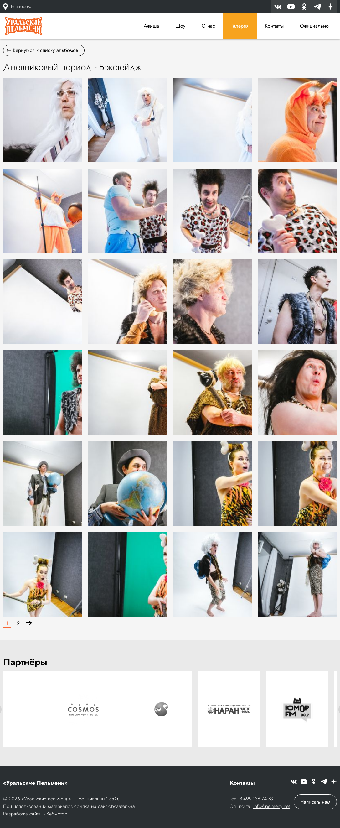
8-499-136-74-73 (256, 798)
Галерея (240, 25)
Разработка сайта (22, 813)
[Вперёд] (29, 624)
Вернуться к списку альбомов (42, 50)
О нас (208, 25)
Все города (22, 6)
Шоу (180, 25)
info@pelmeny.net (271, 806)
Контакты (274, 25)
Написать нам (315, 801)
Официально (314, 25)
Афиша (151, 25)
